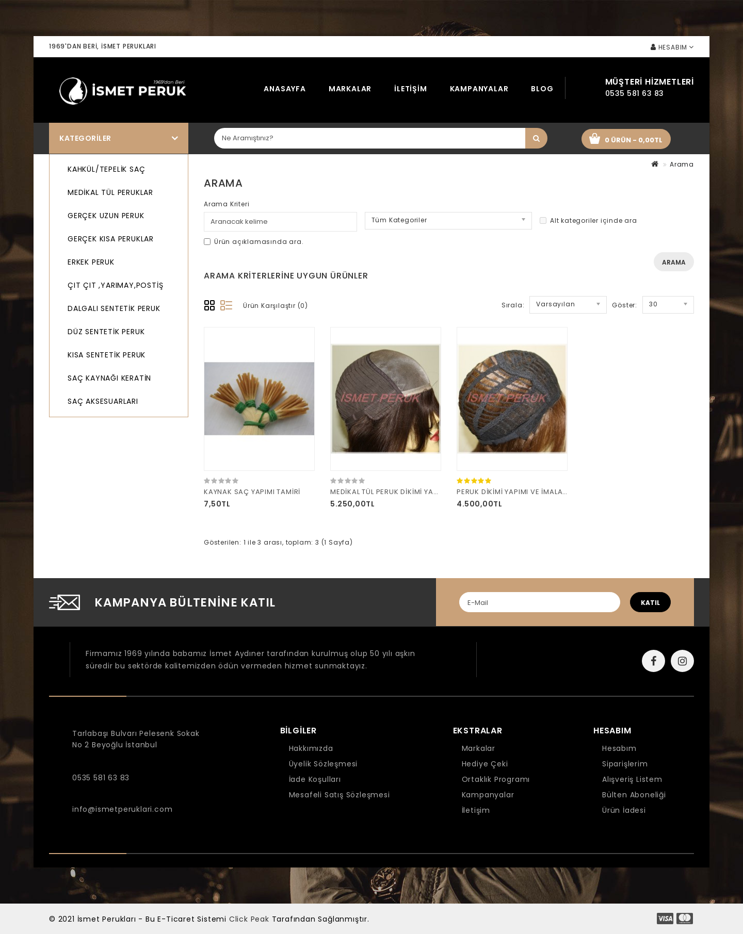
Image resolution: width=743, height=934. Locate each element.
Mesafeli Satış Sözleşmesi (339, 795)
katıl (650, 602)
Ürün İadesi (624, 810)
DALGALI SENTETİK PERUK (114, 308)
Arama (682, 164)
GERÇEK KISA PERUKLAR (111, 239)
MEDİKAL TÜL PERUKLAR (110, 192)
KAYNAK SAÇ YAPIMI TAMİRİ (252, 492)
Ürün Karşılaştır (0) (275, 305)
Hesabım (619, 748)
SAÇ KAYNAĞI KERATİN (109, 378)
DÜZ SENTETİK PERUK (106, 331)
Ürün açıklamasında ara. (253, 241)
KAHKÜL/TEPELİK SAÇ (106, 169)
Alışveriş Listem (632, 779)
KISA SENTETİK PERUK (107, 355)
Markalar (350, 89)
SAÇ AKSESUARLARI (103, 401)
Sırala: (513, 305)
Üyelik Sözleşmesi (323, 764)
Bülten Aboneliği (634, 795)
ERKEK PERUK (91, 262)
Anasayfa (284, 89)
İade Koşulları (315, 779)
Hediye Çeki (485, 764)
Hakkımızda (311, 748)
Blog (542, 89)
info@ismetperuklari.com (122, 809)
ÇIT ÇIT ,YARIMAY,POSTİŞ (115, 285)
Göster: (624, 305)
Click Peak (249, 919)
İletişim (410, 89)
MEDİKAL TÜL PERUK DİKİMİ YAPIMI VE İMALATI (409, 492)
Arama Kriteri (226, 204)
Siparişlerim (625, 764)
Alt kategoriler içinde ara (588, 220)
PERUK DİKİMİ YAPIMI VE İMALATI (513, 492)
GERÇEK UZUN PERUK (106, 215)
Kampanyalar (479, 89)
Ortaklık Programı (496, 779)
